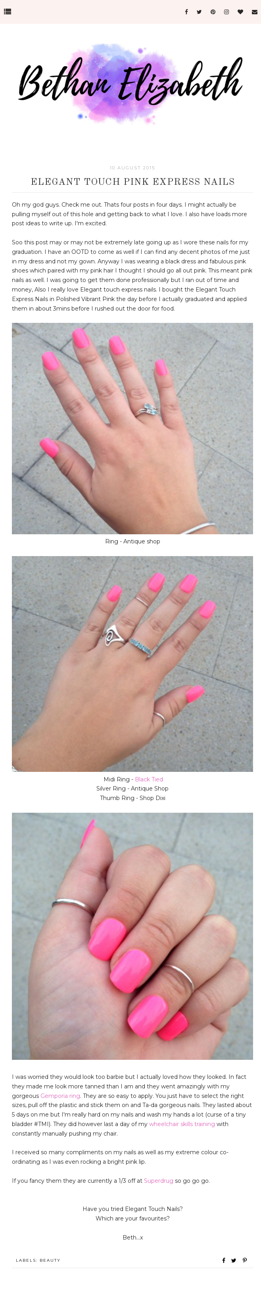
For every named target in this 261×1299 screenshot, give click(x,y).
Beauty (50, 1260)
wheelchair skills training (182, 1124)
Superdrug (158, 1180)
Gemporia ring (60, 1095)
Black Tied (149, 779)
